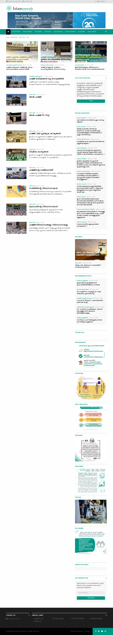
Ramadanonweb (70, 31)
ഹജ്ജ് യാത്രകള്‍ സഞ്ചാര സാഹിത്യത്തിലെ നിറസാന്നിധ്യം (53, 68)
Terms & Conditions (77, 631)
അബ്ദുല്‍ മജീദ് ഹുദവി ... (36, 76)
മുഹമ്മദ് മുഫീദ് (79, 65)
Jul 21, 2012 (41, 94)
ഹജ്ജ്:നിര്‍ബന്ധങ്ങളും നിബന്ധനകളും (48, 225)
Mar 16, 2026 (94, 139)
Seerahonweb (27, 31)
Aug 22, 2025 (93, 317)
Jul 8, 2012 (40, 131)
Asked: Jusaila (81, 184)
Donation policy (96, 619)
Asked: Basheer (82, 148)
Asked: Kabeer (81, 118)
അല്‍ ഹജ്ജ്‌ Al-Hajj (39, 115)
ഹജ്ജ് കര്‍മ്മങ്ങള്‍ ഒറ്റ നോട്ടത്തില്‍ (46, 79)
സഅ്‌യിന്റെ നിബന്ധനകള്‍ (43, 188)
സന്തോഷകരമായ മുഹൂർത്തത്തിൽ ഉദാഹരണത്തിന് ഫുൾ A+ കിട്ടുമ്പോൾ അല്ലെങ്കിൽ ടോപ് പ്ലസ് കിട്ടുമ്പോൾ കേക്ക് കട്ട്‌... (90, 189)
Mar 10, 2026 (100, 209)
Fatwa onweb (92, 31)
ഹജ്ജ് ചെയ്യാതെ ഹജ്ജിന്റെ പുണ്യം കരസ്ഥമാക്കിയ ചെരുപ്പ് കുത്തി (19, 68)
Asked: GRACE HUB (83, 139)
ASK (91, 101)
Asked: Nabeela (82, 222)
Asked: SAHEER (82, 159)
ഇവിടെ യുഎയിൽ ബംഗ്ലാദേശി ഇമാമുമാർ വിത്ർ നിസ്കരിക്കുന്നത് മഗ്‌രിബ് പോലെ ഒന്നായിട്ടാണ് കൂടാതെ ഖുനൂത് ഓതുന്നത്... (91, 164)
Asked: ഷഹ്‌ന (81, 127)
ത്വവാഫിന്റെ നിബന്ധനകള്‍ (43, 207)
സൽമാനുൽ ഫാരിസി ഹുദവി (85, 307)
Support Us (38, 619)
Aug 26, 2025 (100, 307)
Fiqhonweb (38, 31)
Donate (87, 631)
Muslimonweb (58, 31)
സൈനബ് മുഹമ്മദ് (82, 289)
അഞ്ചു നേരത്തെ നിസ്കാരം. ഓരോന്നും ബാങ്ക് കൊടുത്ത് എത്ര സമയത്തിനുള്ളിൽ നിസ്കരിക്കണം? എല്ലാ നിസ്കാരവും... (89, 132)
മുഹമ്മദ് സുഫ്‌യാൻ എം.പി (85, 298)
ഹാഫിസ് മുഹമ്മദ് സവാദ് (14, 65)
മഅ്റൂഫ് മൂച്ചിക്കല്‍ (82, 281)
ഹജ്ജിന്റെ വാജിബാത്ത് (41, 170)
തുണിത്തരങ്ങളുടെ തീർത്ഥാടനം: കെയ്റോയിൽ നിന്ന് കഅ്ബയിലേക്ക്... (90, 68)
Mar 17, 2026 (91, 126)
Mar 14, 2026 (92, 148)
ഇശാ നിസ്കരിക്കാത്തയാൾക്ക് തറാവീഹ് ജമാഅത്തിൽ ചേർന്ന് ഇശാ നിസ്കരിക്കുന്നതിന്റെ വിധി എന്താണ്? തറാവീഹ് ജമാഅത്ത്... (90, 202)
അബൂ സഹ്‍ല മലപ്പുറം (47, 65)
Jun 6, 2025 (89, 65)
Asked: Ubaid (81, 197)
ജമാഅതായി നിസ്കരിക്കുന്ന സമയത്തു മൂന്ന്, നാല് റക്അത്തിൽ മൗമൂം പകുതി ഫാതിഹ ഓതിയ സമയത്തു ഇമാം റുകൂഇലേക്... (91, 215)
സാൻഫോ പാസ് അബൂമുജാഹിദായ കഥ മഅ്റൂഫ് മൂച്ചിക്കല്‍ (89, 321)
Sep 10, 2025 (94, 289)
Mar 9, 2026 (92, 222)
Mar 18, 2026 (91, 118)
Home (8, 37)
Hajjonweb (81, 31)
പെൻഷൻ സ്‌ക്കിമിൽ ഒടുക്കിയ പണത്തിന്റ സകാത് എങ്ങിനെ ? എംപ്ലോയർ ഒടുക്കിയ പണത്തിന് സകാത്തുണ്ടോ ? (88, 177)
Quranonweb (16, 31)
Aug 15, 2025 (87, 263)
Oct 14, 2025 (27, 65)
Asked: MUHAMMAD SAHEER (86, 209)
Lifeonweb (47, 31)
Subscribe (90, 598)
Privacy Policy (58, 619)
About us (37, 621)
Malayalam (101, 1)
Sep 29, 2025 (93, 280)
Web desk (32, 95)
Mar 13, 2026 (92, 158)
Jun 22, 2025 (59, 65)
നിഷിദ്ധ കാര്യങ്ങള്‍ (38, 152)
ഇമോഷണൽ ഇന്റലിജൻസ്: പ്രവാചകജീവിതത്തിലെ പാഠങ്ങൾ (88, 284)
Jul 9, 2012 (40, 113)
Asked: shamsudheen (83, 171)
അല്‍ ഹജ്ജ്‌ (35, 97)
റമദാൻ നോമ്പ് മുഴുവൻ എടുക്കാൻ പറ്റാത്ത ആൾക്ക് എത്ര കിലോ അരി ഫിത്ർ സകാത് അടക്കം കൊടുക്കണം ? (91, 152)
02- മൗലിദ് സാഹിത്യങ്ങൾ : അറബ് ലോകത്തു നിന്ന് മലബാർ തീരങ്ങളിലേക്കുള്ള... (89, 311)
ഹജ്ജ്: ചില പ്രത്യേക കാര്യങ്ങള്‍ (45, 133)
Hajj (9, 43)
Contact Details (78, 619)
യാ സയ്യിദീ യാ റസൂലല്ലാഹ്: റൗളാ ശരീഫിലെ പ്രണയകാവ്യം (89, 293)
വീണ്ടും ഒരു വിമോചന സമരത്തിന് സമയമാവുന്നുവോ (88, 266)
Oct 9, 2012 (49, 76)
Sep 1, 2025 (98, 298)
